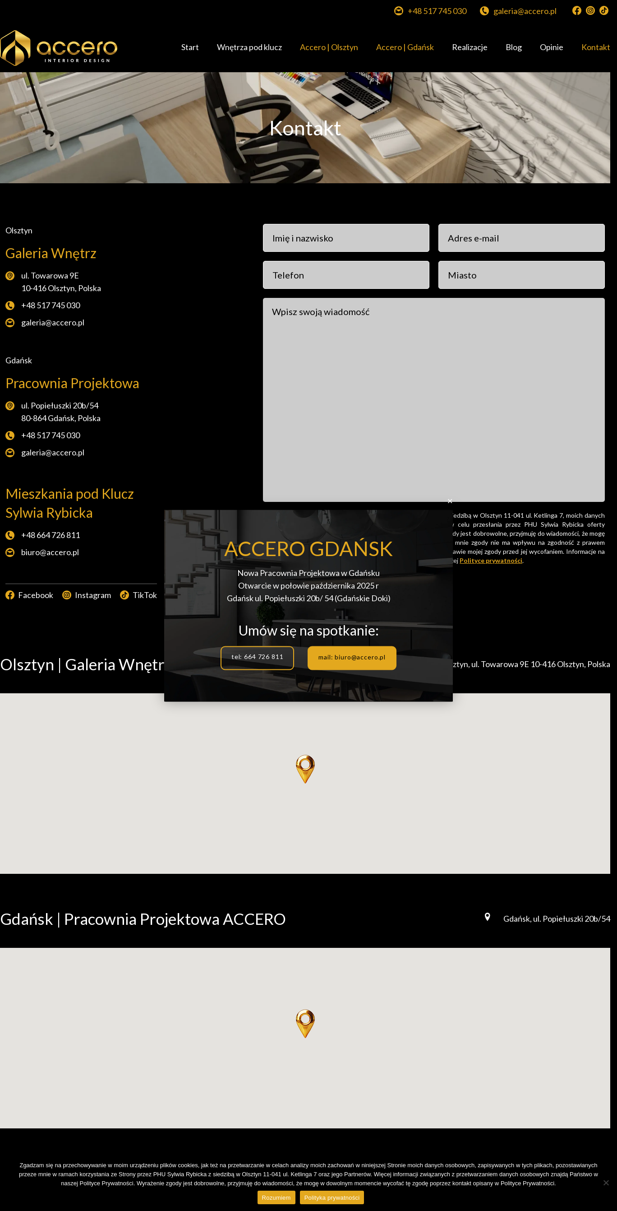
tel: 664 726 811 (257, 656)
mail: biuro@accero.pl (352, 656)
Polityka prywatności (332, 1197)
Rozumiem (276, 1197)
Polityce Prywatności (527, 1183)
